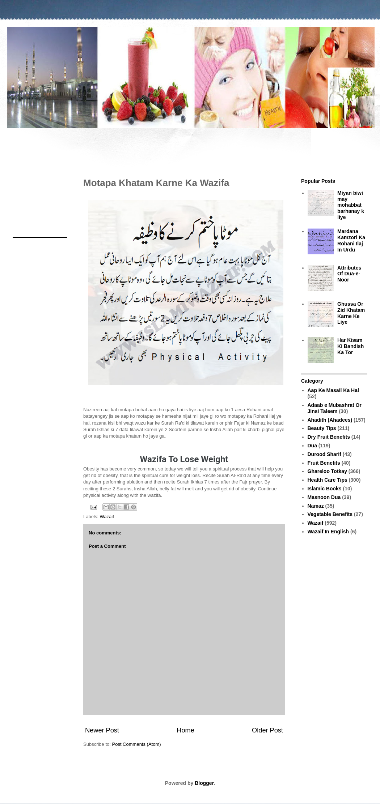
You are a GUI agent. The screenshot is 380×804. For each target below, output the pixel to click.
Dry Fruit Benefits (329, 437)
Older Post (267, 730)
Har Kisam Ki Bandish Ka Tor (350, 346)
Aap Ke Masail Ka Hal (333, 390)
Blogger (204, 783)
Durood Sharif (324, 454)
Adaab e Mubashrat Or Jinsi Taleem (335, 408)
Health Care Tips (327, 480)
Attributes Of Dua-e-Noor (349, 274)
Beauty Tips (322, 428)
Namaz (316, 506)
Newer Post (102, 730)
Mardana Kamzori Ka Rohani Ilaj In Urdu (351, 240)
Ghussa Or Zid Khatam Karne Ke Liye (351, 313)
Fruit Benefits (324, 463)
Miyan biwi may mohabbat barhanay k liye (350, 205)
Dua (312, 445)
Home (185, 730)
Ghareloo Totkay (327, 471)
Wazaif (107, 516)
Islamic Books (325, 488)
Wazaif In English (328, 531)
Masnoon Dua (324, 497)
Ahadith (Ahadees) (330, 420)
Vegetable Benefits (330, 514)
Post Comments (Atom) (136, 744)
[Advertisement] (190, 149)
